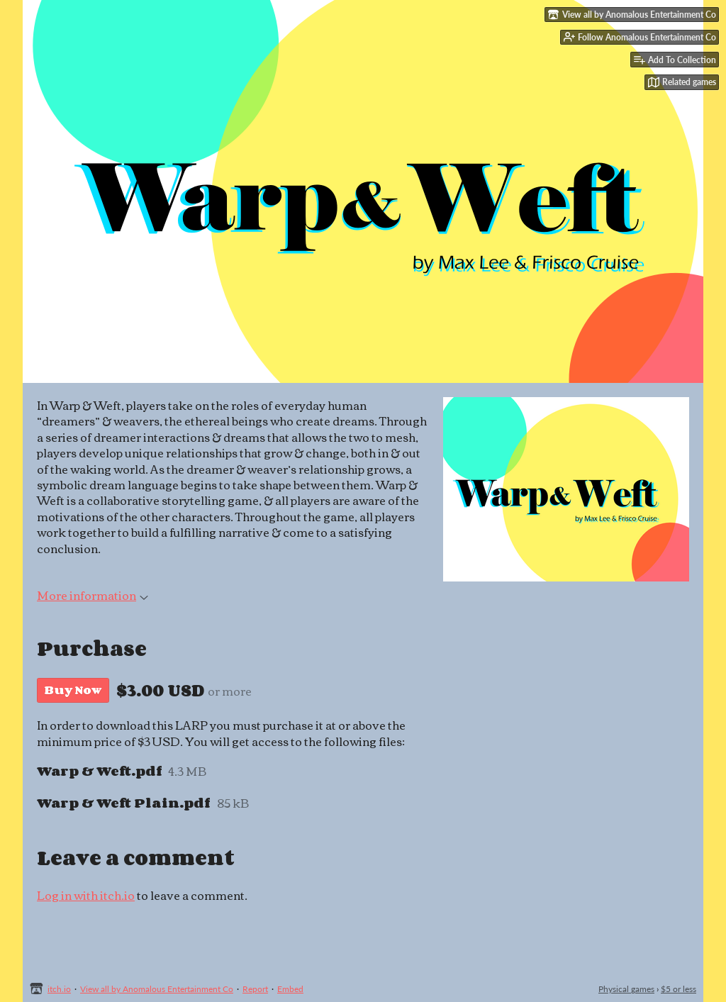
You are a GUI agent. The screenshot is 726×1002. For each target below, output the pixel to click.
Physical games (626, 989)
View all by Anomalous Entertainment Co (156, 989)
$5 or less (678, 989)
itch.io (59, 989)
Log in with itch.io (86, 895)
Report (255, 989)
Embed (290, 989)
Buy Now (73, 690)
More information (92, 595)
